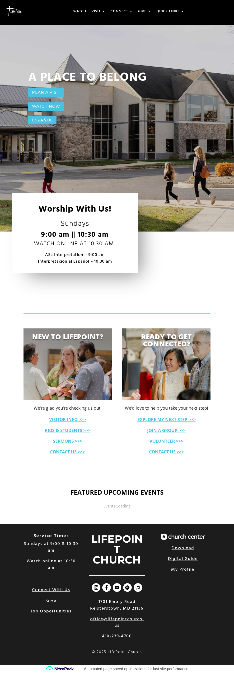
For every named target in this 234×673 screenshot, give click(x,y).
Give (51, 600)
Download (183, 548)
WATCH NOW (46, 106)
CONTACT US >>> (67, 452)
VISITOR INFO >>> (67, 419)
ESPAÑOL (42, 120)
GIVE (142, 11)
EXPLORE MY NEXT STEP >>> (166, 419)
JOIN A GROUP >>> (166, 430)
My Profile (182, 569)
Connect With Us (51, 590)
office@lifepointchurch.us (117, 622)
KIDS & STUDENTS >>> (67, 430)
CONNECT (119, 11)
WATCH (79, 11)
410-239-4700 (117, 636)
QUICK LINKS (168, 11)
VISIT (96, 11)
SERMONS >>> (67, 441)
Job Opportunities (51, 611)
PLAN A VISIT (46, 92)
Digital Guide (183, 558)
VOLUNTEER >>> (166, 441)
